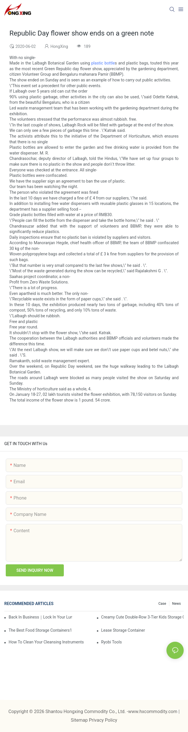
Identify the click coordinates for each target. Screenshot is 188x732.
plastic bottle (103, 63)
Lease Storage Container (123, 630)
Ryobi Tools (111, 642)
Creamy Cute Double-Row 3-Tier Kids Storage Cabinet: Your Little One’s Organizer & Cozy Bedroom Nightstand (142, 617)
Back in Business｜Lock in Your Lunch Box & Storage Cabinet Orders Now (40, 617)
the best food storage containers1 (40, 630)
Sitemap (80, 720)
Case (162, 604)
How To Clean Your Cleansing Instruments (46, 642)
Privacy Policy (103, 720)
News (176, 604)
